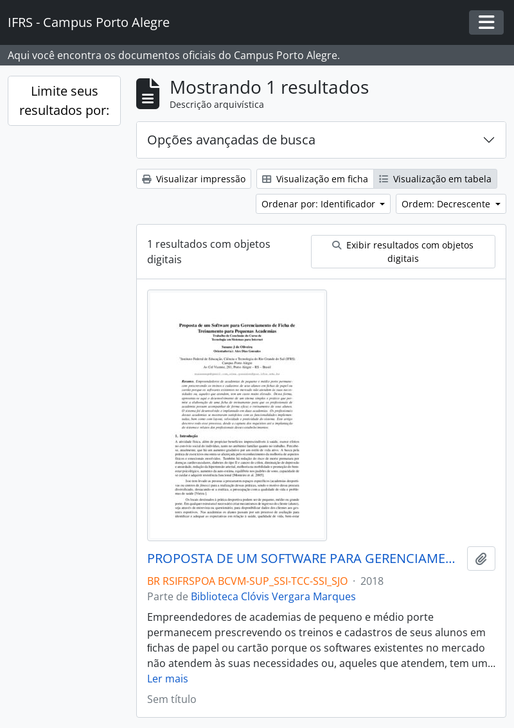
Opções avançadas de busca (231, 139)
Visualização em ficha (315, 179)
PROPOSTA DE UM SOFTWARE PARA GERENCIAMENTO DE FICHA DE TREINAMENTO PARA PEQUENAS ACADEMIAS (304, 558)
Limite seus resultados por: (64, 100)
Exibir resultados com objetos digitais (403, 251)
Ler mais (167, 679)
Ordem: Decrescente (447, 204)
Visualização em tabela (435, 179)
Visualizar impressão (193, 179)
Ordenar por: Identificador (319, 204)
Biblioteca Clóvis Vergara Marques (273, 596)
